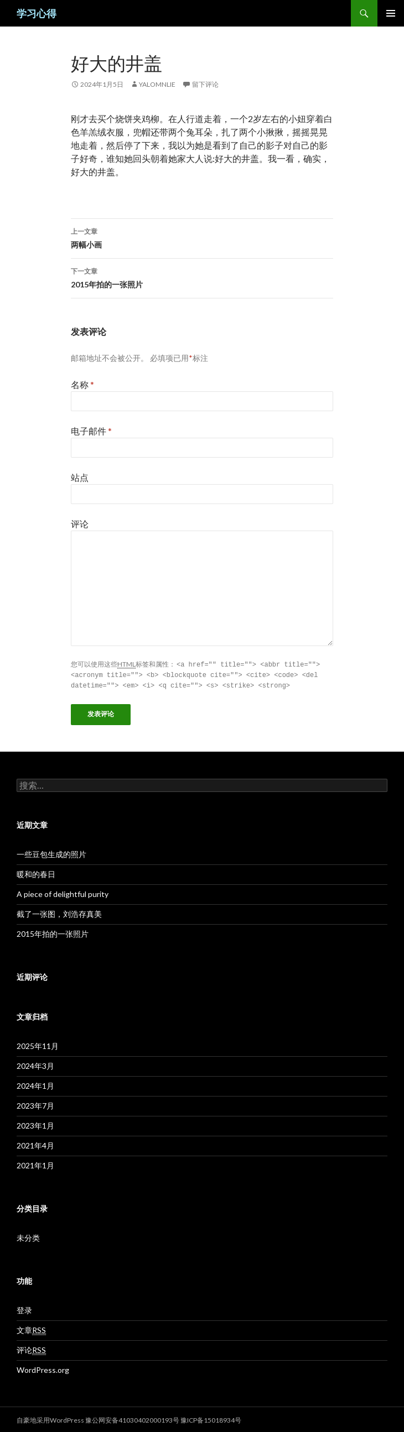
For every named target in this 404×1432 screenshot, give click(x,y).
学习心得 (36, 13)
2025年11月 (38, 1044)
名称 (82, 384)
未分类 (28, 1236)
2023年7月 (35, 1104)
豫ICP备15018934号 (210, 1418)
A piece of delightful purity (62, 892)
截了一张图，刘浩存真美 (59, 912)
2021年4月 (35, 1143)
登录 (24, 1308)
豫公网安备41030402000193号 (132, 1418)
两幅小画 (202, 237)
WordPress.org (43, 1368)
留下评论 (205, 84)
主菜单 (390, 13)
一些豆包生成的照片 (51, 852)
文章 (31, 1329)
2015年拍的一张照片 (202, 277)
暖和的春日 (36, 872)
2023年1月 (35, 1124)
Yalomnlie (157, 84)
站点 (80, 477)
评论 (80, 523)
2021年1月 (35, 1163)
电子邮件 (91, 431)
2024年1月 (35, 1084)
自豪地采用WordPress (51, 1418)
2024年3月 (35, 1064)
